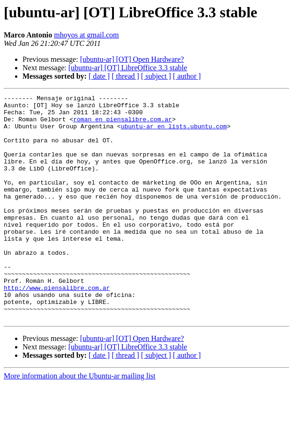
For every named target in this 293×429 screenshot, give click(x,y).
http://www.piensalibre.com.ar (57, 327)
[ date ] (99, 76)
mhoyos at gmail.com (86, 35)
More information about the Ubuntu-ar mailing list (80, 421)
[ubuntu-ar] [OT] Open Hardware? (132, 59)
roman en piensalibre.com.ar (122, 124)
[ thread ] (125, 76)
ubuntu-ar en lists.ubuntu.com (174, 133)
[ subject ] (156, 76)
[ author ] (187, 76)
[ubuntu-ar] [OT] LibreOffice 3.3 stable (127, 68)
